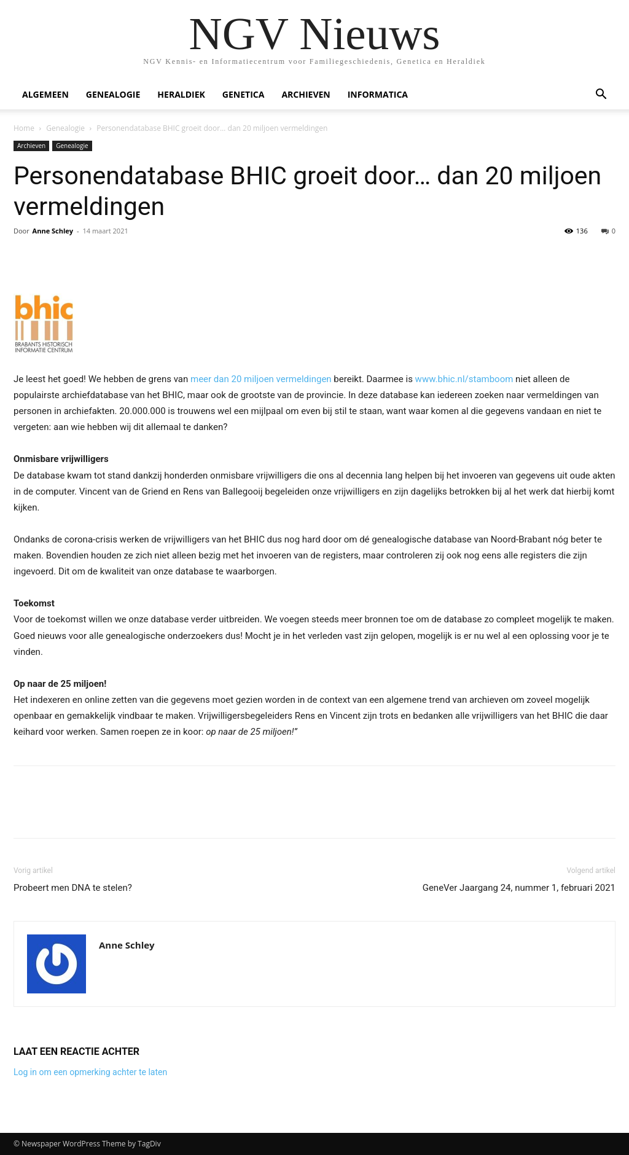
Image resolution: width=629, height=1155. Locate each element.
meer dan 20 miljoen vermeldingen (261, 379)
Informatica (378, 94)
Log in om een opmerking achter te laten (90, 1072)
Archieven (305, 94)
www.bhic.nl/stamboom (464, 379)
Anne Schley (53, 230)
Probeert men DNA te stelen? (73, 887)
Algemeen (45, 94)
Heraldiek (181, 94)
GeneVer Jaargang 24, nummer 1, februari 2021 (519, 887)
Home (24, 128)
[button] (600, 95)
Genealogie (113, 94)
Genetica (243, 94)
